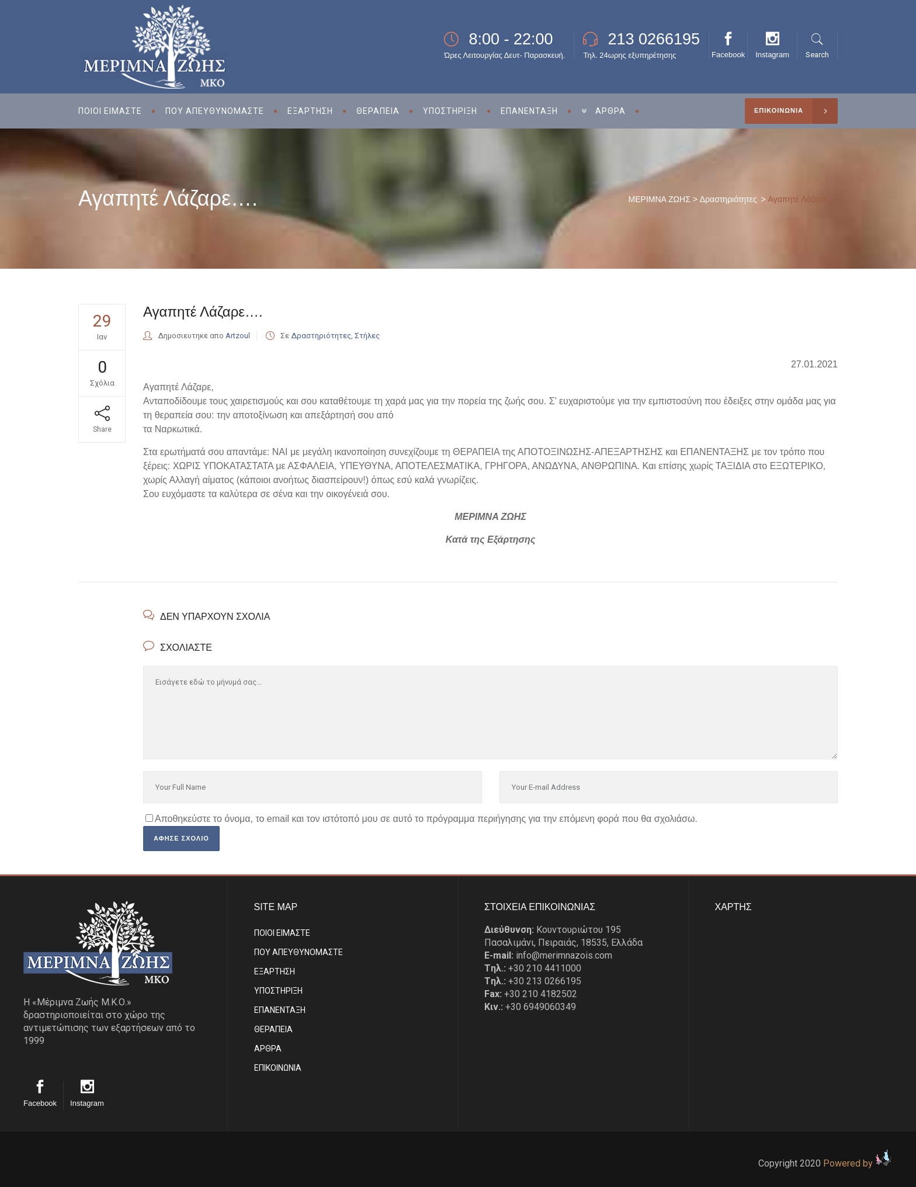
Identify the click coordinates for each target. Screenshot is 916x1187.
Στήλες (367, 335)
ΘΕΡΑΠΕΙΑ (273, 1029)
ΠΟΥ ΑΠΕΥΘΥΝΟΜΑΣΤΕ (298, 952)
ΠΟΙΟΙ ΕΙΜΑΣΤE (282, 933)
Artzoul (237, 335)
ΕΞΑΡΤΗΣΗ (274, 971)
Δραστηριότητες (728, 199)
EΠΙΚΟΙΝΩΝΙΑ (277, 1068)
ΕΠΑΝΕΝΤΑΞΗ (280, 1010)
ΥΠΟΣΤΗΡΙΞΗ (278, 990)
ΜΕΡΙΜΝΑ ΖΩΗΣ (660, 199)
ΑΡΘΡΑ (268, 1048)
